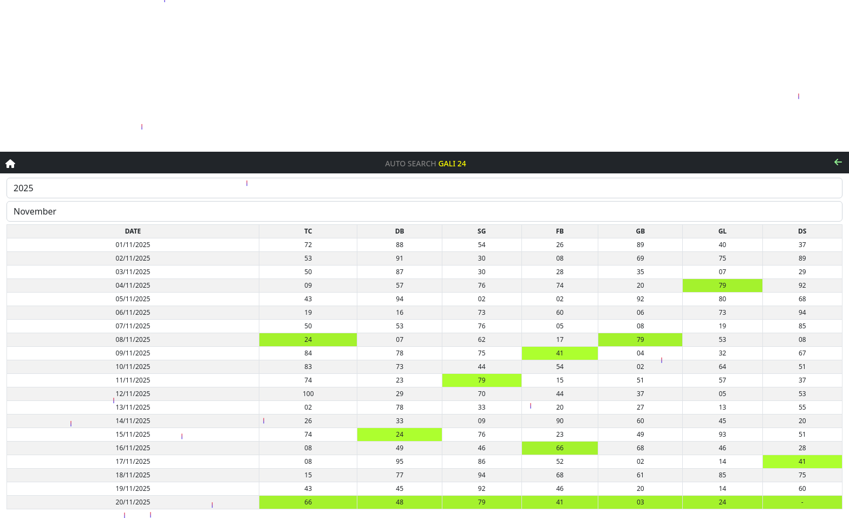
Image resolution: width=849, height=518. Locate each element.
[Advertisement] (424, 76)
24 (462, 164)
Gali (446, 164)
